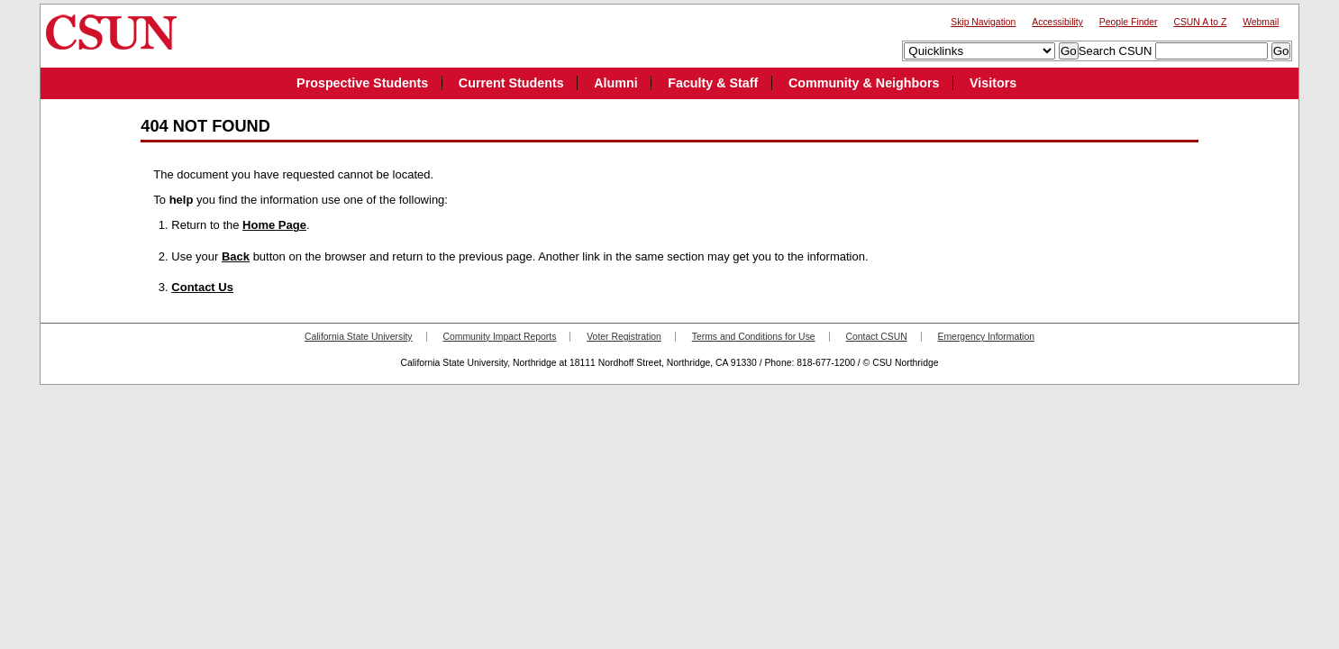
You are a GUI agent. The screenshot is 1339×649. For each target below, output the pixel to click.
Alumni (615, 83)
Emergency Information (986, 337)
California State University (359, 337)
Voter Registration (624, 337)
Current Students (511, 83)
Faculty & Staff (713, 83)
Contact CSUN (876, 337)
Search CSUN (1115, 51)
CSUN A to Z (1199, 22)
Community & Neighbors (864, 83)
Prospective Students (362, 83)
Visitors (993, 83)
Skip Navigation (983, 22)
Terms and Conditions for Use (753, 337)
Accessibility (1057, 22)
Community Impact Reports (499, 337)
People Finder (1128, 22)
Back (236, 256)
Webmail (1261, 22)
